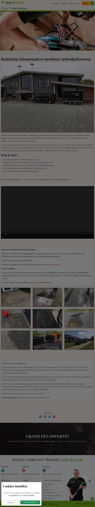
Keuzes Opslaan (30, 502)
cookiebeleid (14, 495)
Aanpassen (11, 502)
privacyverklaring (29, 495)
